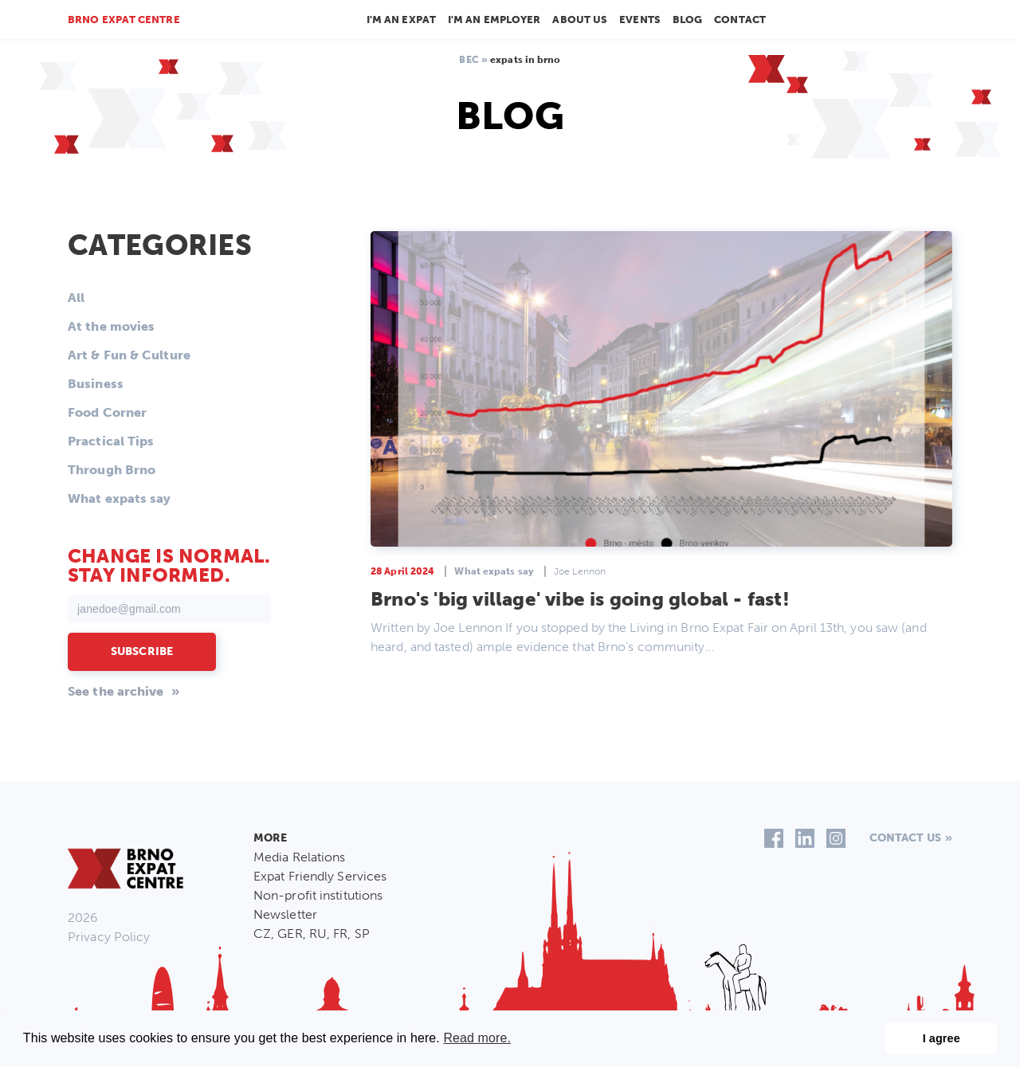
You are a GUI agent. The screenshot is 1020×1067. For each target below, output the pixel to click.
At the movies (111, 326)
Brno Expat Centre (124, 19)
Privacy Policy (109, 936)
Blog (687, 19)
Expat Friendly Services (319, 876)
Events (640, 19)
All (76, 297)
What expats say (119, 498)
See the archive (116, 691)
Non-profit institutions (317, 895)
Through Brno (111, 469)
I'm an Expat (401, 19)
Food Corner (107, 412)
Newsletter (285, 914)
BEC (468, 59)
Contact (740, 19)
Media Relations (299, 857)
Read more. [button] (477, 1038)
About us (579, 19)
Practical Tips (111, 441)
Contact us (905, 838)
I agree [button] (941, 1038)
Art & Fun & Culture (129, 355)
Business (96, 383)
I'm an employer (494, 19)
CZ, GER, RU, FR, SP (311, 933)
